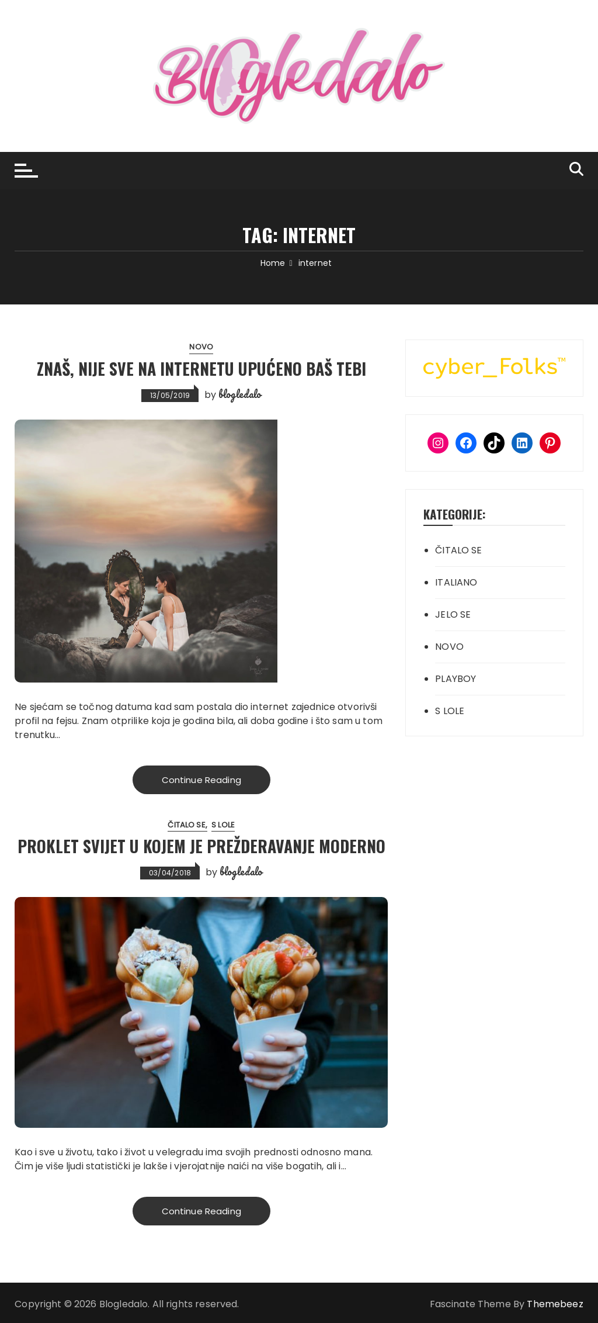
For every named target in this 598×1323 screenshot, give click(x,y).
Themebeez (555, 1304)
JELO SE (453, 614)
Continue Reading (201, 780)
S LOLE (223, 824)
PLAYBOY (455, 678)
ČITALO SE (186, 824)
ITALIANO (456, 582)
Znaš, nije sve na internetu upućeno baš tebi (201, 368)
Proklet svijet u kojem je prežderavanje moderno (201, 846)
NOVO (201, 346)
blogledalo (240, 394)
